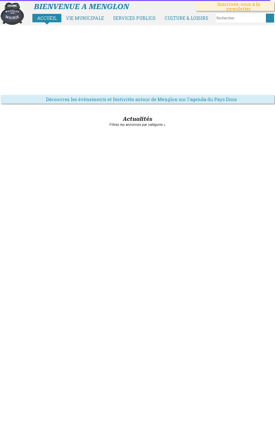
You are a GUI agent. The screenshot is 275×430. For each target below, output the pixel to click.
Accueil (47, 18)
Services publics (134, 18)
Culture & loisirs (186, 18)
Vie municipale (85, 18)
